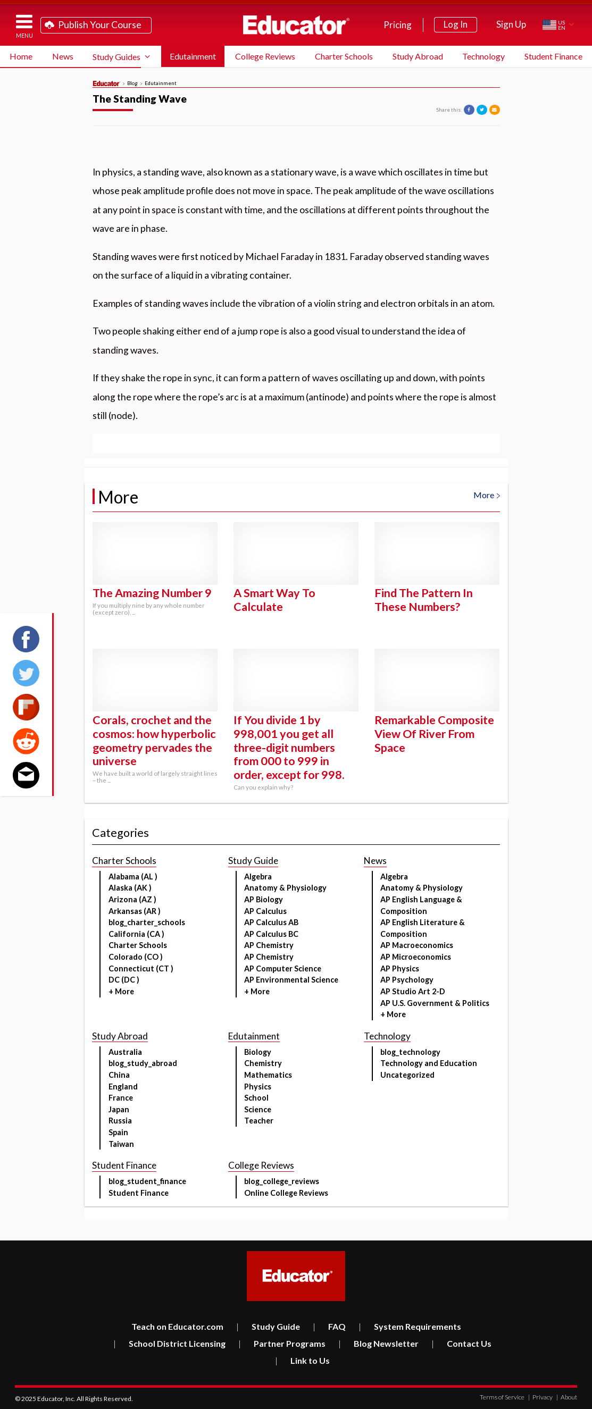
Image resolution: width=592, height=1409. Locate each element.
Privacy (540, 1397)
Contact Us (461, 1343)
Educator (296, 25)
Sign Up (511, 24)
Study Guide (268, 1326)
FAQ (329, 1326)
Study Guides (116, 57)
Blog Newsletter (378, 1343)
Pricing (397, 24)
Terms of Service (502, 1397)
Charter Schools (344, 56)
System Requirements (409, 1326)
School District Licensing (169, 1343)
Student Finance (553, 56)
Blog (132, 83)
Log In (456, 24)
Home (21, 56)
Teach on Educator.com (177, 1326)
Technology (483, 56)
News (62, 56)
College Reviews (265, 56)
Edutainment (193, 56)
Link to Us (302, 1360)
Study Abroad (418, 56)
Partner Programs (282, 1343)
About (566, 1397)
